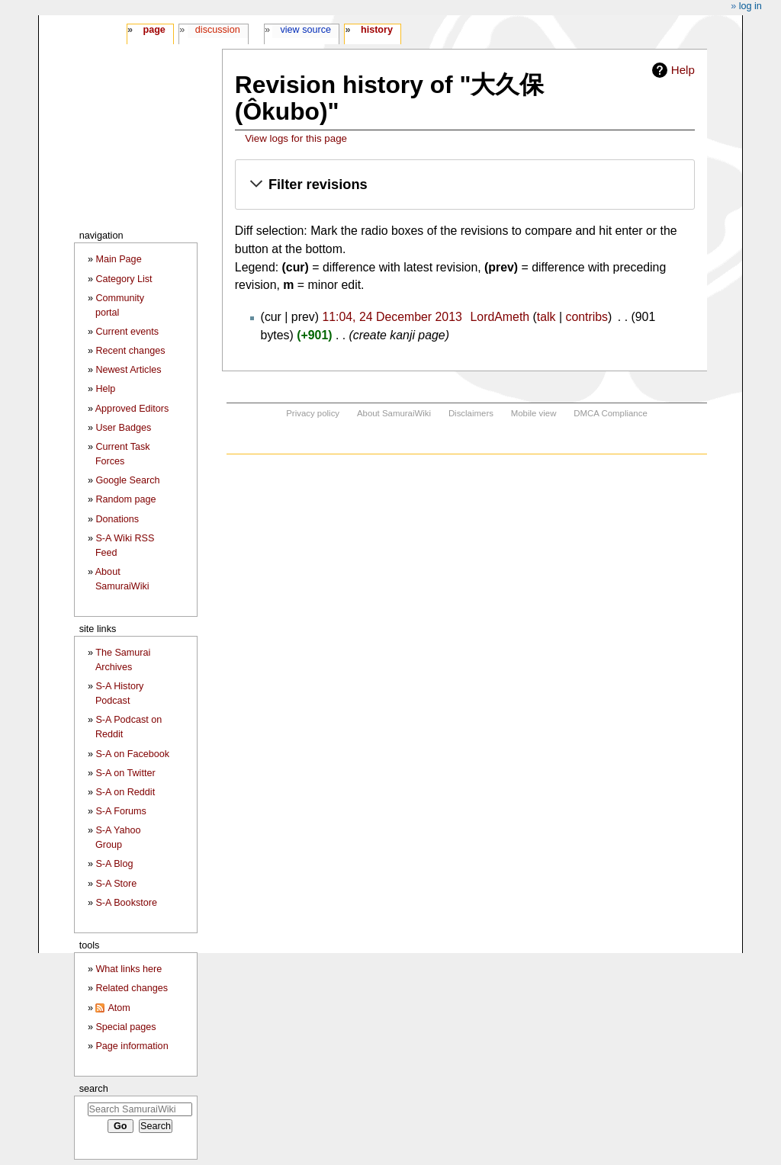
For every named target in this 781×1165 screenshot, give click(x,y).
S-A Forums (120, 811)
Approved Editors (132, 408)
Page (154, 29)
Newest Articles (128, 369)
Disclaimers (470, 413)
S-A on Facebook (132, 754)
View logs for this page (296, 138)
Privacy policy (312, 413)
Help (683, 69)
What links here (128, 969)
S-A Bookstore (126, 902)
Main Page (118, 259)
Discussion (217, 29)
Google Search (127, 480)
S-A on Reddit (125, 792)
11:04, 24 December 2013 (391, 316)
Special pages (125, 1027)
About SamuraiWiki (394, 413)
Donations (117, 519)
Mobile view (534, 413)
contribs (586, 316)
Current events (127, 331)
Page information (131, 1046)
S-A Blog (114, 864)
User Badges (123, 427)
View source (306, 29)
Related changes (131, 988)
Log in (750, 6)
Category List (123, 279)
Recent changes (130, 350)
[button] (465, 184)
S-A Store (116, 883)
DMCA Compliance (610, 413)
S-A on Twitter (125, 773)
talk (546, 316)
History (377, 29)
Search (93, 1088)
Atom (119, 1008)
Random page (125, 499)
